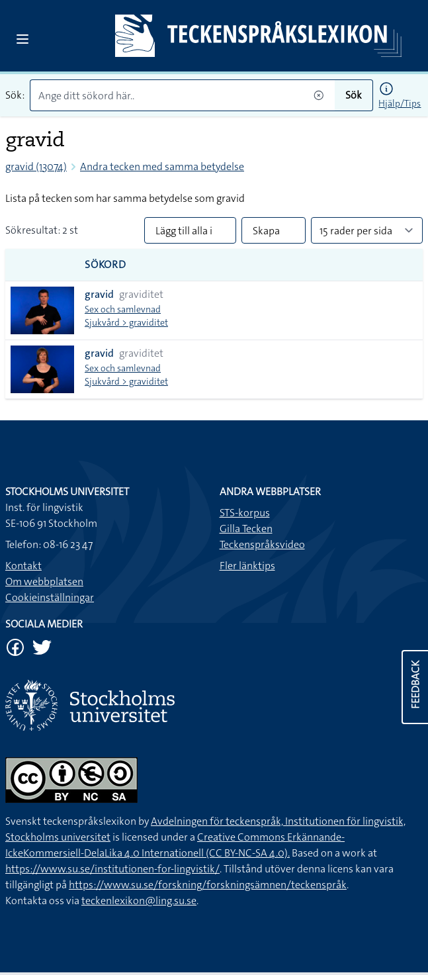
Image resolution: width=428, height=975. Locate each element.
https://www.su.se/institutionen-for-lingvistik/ (112, 869)
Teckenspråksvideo (262, 544)
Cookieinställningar (49, 597)
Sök (353, 95)
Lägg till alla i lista (183, 234)
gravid (99, 294)
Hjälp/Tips (399, 103)
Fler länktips (247, 566)
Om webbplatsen (44, 581)
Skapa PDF (266, 234)
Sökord (105, 264)
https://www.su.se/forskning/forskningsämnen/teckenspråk (208, 885)
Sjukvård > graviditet (126, 322)
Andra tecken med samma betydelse (162, 166)
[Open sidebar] (22, 39)
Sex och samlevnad (123, 309)
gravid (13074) (36, 166)
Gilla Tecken (246, 528)
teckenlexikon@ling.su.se (138, 900)
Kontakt (23, 566)
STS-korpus (245, 513)
